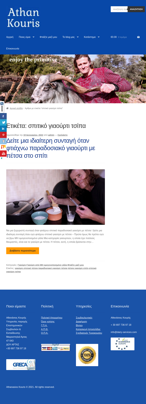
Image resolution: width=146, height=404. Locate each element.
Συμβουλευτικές (84, 317)
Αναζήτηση (136, 9)
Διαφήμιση (81, 321)
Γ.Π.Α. (44, 325)
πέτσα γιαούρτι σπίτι (78, 268)
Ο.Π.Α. (44, 333)
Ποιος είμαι (24, 37)
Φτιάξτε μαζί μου (48, 37)
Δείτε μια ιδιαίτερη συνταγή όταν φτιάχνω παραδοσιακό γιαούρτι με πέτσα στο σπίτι (50, 148)
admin (51, 135)
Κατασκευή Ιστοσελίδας (88, 329)
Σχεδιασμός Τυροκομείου (89, 333)
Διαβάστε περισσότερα (23, 250)
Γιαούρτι (22, 265)
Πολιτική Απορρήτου (51, 317)
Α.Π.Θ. (44, 329)
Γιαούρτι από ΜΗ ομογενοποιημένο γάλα (47, 265)
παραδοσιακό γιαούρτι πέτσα (52, 268)
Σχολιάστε (63, 135)
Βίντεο (79, 325)
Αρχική (10, 37)
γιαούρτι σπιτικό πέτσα (26, 268)
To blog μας (68, 37)
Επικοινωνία (12, 48)
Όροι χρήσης (48, 321)
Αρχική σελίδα (16, 108)
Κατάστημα (90, 37)
